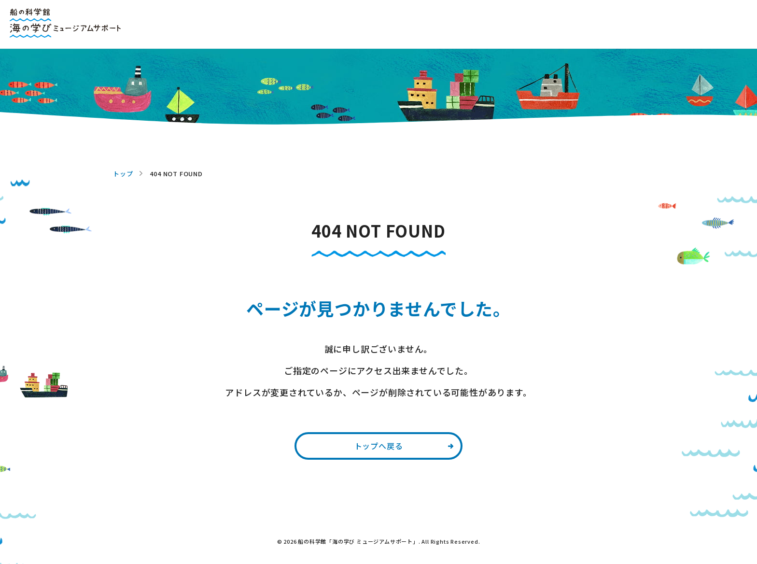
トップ (123, 173)
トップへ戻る (378, 445)
